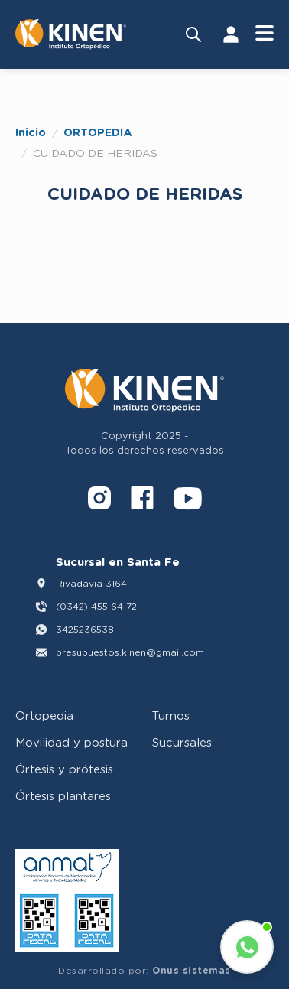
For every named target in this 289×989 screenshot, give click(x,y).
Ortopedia (44, 715)
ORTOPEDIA (97, 132)
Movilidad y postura (71, 742)
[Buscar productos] (193, 34)
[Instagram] (99, 500)
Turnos (171, 715)
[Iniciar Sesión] (231, 34)
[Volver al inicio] (70, 34)
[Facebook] (142, 500)
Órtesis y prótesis (64, 768)
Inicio (30, 132)
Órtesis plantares (63, 795)
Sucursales (182, 742)
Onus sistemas (191, 970)
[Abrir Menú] (264, 34)
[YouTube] (188, 500)
